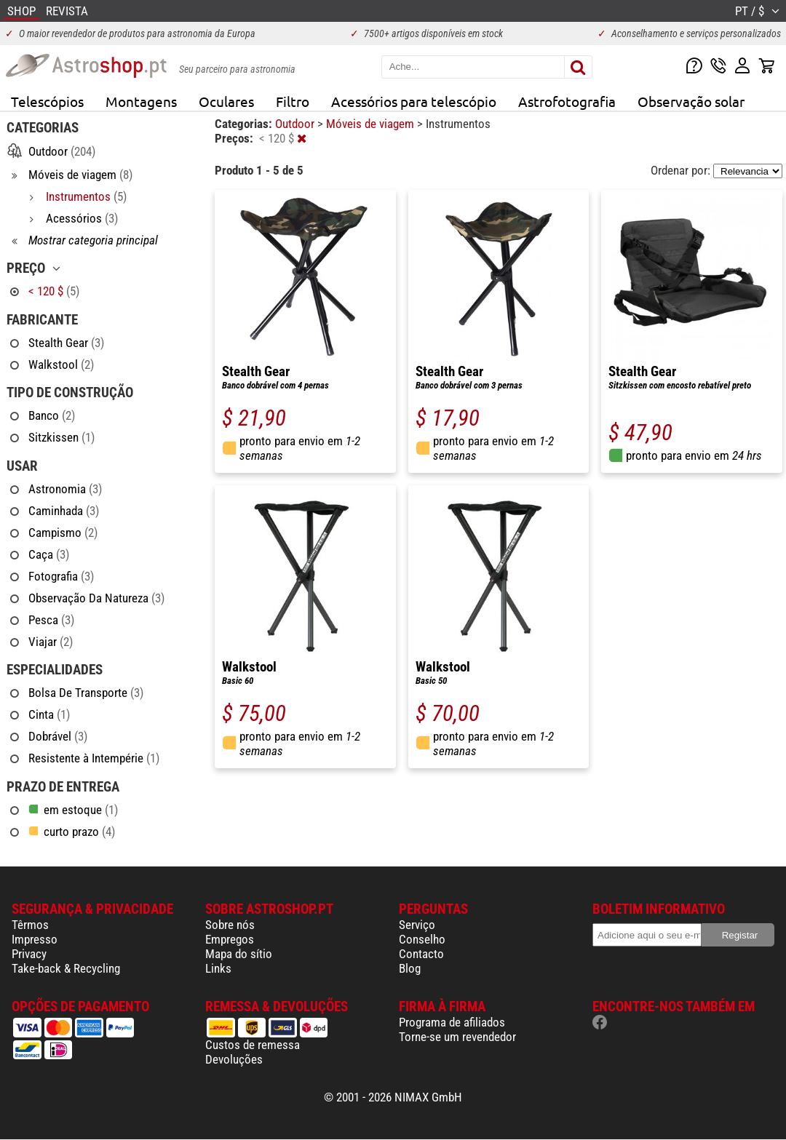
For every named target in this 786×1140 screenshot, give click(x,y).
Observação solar (691, 101)
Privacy (29, 953)
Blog (410, 968)
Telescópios (47, 101)
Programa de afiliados (452, 1022)
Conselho (422, 939)
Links (218, 968)
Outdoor (296, 123)
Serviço (417, 924)
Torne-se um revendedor (457, 1036)
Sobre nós (230, 924)
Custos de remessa (252, 1044)
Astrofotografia (567, 101)
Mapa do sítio (238, 953)
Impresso (34, 939)
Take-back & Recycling (66, 968)
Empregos (229, 939)
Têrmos (30, 924)
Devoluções (234, 1059)
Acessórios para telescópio (413, 101)
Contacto (421, 953)
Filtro (292, 101)
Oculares (226, 101)
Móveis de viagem (371, 123)
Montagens (141, 101)
